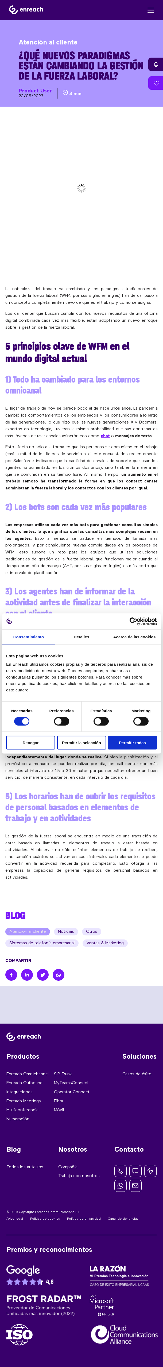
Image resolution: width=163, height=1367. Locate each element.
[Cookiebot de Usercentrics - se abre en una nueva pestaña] (133, 621)
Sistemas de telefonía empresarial (42, 943)
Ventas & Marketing (105, 943)
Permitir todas (132, 742)
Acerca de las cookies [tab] (134, 636)
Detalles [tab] (81, 636)
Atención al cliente (27, 932)
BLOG (15, 915)
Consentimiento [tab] (28, 636)
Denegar (30, 742)
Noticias (66, 932)
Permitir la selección (81, 742)
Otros (91, 932)
